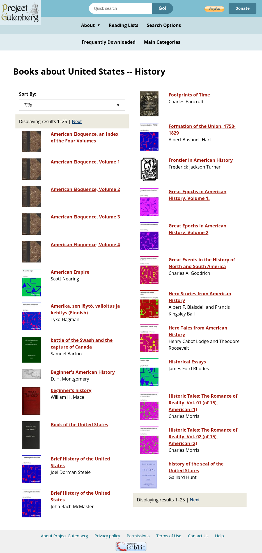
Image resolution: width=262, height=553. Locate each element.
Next (77, 121)
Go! (162, 8)
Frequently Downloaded (108, 42)
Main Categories (162, 42)
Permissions (138, 535)
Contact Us (198, 535)
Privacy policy (107, 535)
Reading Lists (124, 25)
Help (219, 535)
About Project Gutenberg (64, 535)
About (90, 25)
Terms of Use (168, 535)
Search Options (164, 25)
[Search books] (120, 8)
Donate (242, 8)
